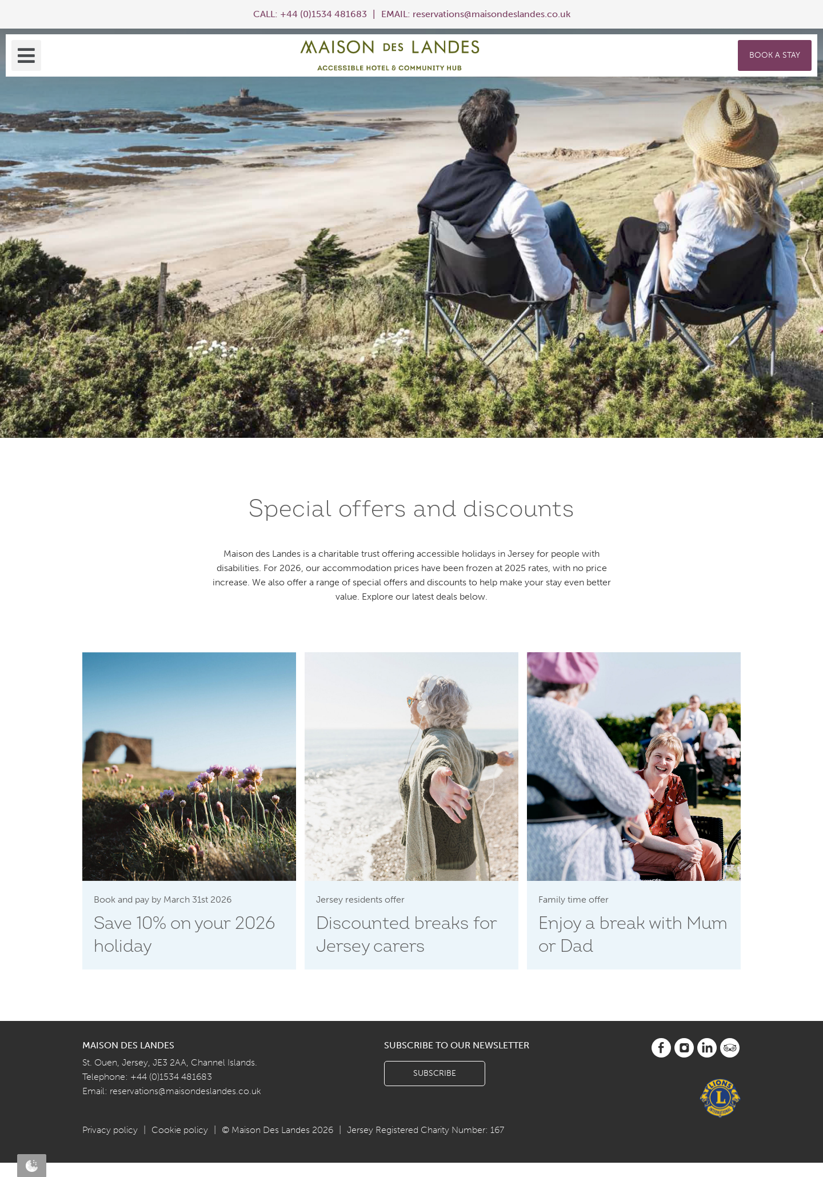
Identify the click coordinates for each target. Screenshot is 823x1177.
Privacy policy (110, 1129)
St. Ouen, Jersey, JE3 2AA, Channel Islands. (169, 1062)
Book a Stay (774, 55)
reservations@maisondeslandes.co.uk (491, 14)
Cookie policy (179, 1129)
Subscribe (434, 1073)
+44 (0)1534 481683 (323, 14)
